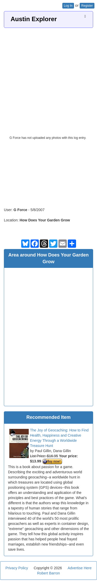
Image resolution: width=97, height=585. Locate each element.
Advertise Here (80, 568)
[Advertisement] (48, 78)
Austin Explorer (34, 18)
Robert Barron (48, 573)
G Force (20, 210)
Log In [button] (68, 5)
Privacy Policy (16, 568)
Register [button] (87, 5)
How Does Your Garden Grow (45, 220)
